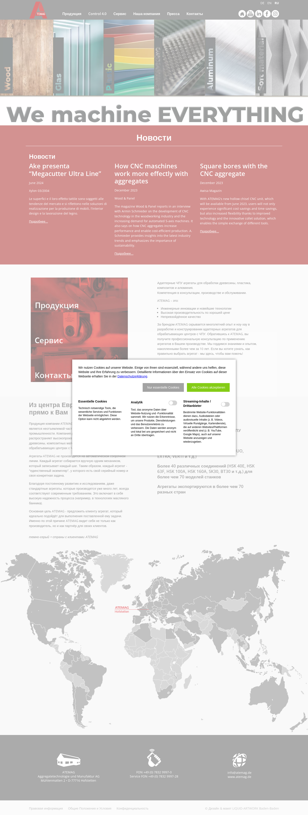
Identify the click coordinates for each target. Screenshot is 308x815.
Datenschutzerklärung (132, 376)
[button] (163, 387)
